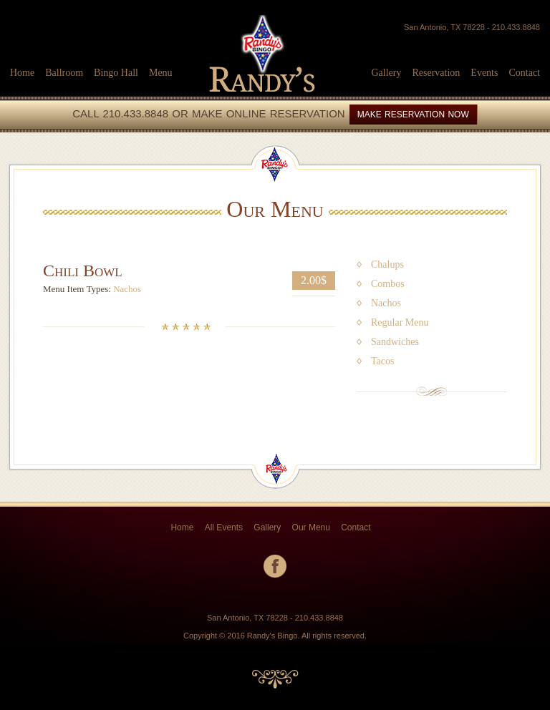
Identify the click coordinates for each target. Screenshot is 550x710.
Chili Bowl (82, 270)
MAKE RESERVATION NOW (413, 115)
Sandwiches (395, 341)
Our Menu (311, 527)
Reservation (436, 72)
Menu (161, 72)
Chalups (387, 264)
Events (484, 72)
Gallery (386, 72)
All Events (224, 527)
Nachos (127, 288)
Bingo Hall (116, 72)
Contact (524, 72)
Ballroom (64, 72)
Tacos (382, 361)
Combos (388, 283)
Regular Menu (399, 322)
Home (22, 72)
